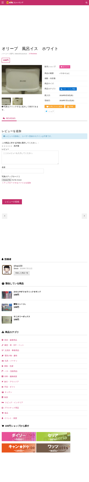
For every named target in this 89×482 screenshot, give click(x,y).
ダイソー (65, 67)
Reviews (11, 120)
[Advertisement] (44, 25)
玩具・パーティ (9, 363)
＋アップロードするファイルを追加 (16, 185)
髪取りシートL (20, 306)
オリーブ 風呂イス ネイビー (4, 218)
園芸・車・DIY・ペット (13, 347)
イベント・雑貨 (9, 421)
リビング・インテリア (12, 405)
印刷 (71, 106)
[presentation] (19, 194)
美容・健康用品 (9, 342)
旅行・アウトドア (10, 384)
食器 (5, 400)
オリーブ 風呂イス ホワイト (84, 218)
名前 (3, 170)
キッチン (7, 394)
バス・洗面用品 (9, 374)
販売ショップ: (50, 67)
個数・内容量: (50, 78)
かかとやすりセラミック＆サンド (27, 294)
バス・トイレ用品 (68, 89)
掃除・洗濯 (7, 368)
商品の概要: (49, 73)
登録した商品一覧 (21, 275)
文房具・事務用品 (10, 353)
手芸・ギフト (8, 389)
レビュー (5, 152)
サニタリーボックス (22, 319)
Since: (16, 271)
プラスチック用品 (10, 410)
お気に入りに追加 (55, 106)
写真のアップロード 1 (11, 179)
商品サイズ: (49, 83)
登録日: (47, 100)
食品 (5, 415)
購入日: (47, 95)
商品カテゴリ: (50, 89)
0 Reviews (33, 54)
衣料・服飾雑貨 (9, 379)
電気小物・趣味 (9, 358)
